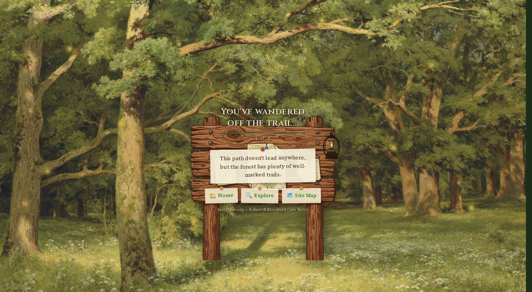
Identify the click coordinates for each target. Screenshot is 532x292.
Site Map (301, 196)
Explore (260, 196)
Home (221, 196)
